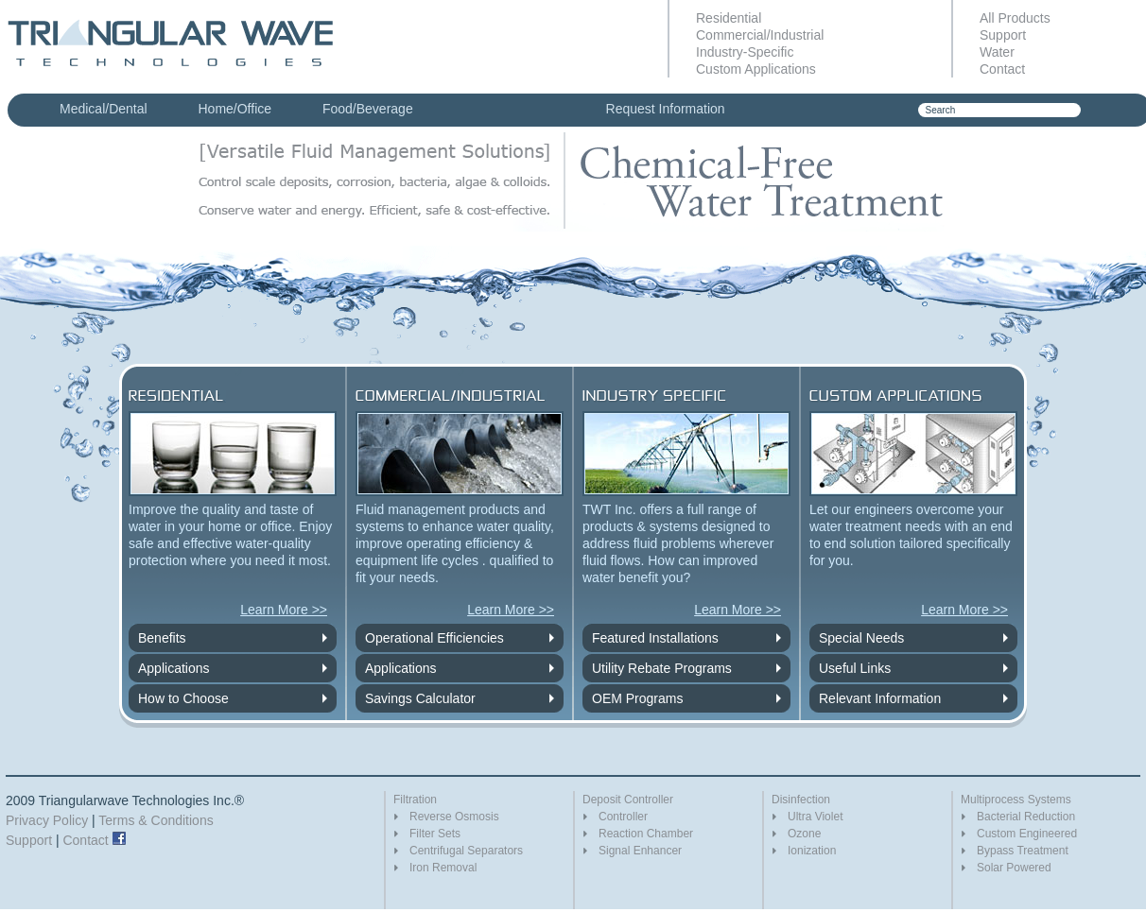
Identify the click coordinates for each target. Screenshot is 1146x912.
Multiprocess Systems (1016, 799)
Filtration (415, 799)
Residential (728, 18)
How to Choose (183, 698)
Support (1003, 35)
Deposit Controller (627, 799)
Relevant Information (880, 698)
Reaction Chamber (646, 833)
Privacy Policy (47, 820)
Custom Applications (756, 69)
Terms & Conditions (155, 820)
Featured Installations (655, 637)
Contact (1002, 69)
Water (997, 52)
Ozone (804, 833)
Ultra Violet (815, 816)
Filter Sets (434, 833)
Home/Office (235, 108)
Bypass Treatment (1022, 850)
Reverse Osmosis (454, 816)
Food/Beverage (367, 108)
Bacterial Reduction (1026, 816)
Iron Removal (443, 867)
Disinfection (801, 799)
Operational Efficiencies (434, 637)
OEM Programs (637, 698)
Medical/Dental (104, 108)
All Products (1015, 18)
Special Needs (861, 637)
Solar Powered (1014, 867)
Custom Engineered (1027, 833)
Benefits (162, 637)
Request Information (665, 108)
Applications (174, 668)
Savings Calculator (420, 698)
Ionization (812, 850)
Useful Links (855, 668)
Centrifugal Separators (466, 850)
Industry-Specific (744, 52)
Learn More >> (283, 609)
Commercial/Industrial (760, 35)
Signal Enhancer (640, 850)
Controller (623, 816)
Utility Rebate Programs (662, 668)
